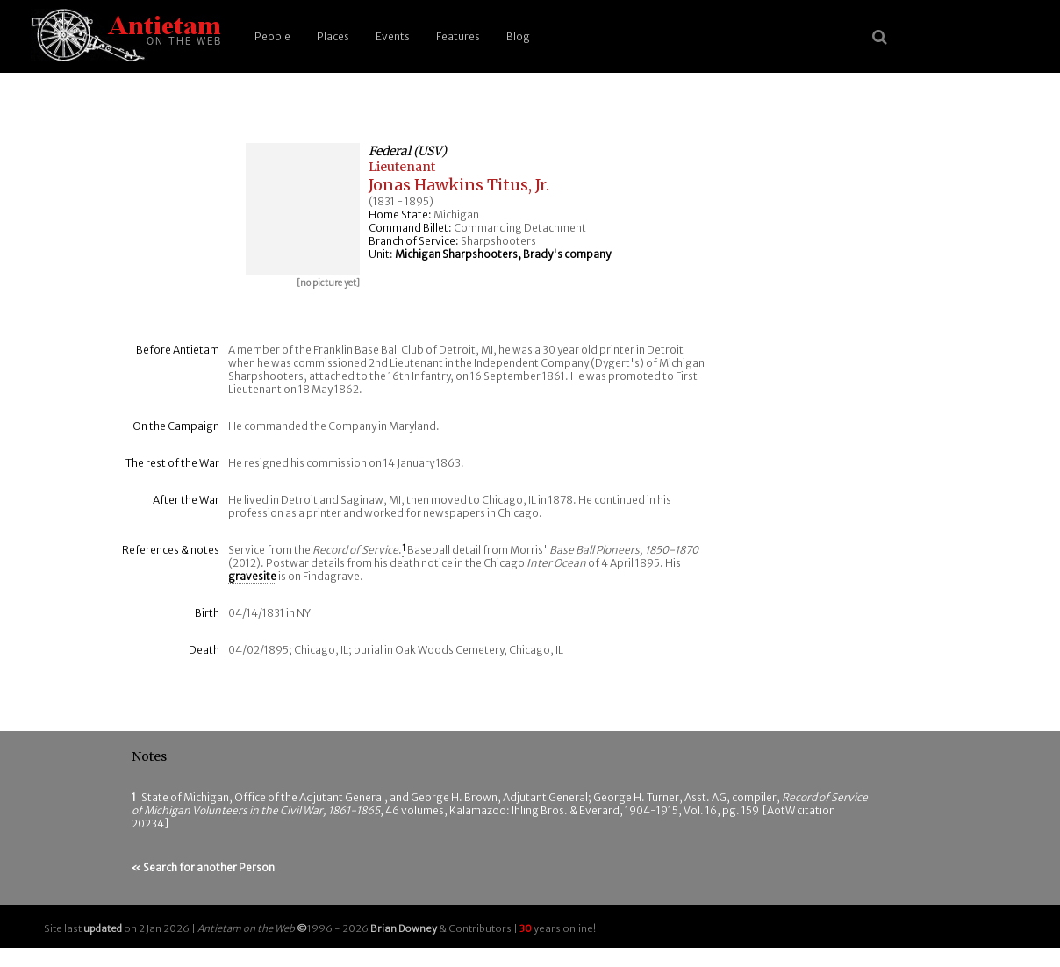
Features (458, 36)
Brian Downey (403, 928)
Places (333, 36)
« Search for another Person (203, 867)
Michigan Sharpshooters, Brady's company (503, 254)
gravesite (252, 576)
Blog (518, 36)
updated (102, 928)
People (272, 36)
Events (393, 36)
